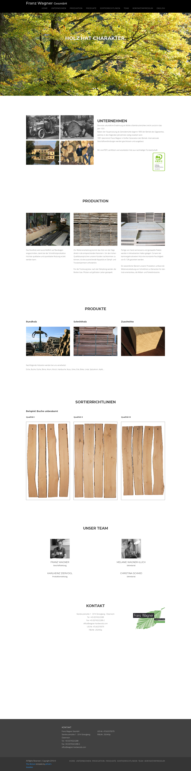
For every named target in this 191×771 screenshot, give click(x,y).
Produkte (91, 8)
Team (126, 8)
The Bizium (30, 764)
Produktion (76, 8)
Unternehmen (58, 8)
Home (45, 8)
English (161, 8)
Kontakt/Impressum (143, 8)
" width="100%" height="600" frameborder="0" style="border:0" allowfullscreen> (95, 668)
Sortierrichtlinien (110, 8)
